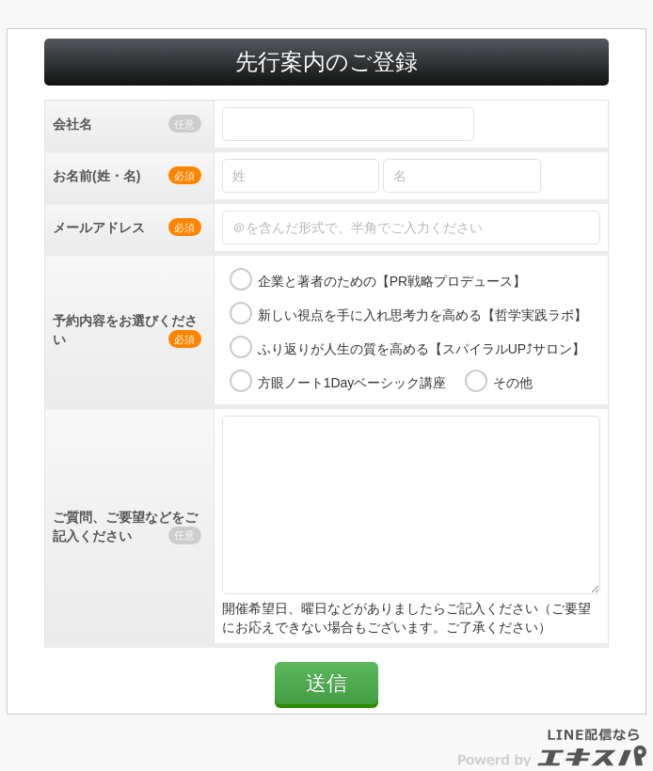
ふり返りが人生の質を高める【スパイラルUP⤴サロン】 (421, 348)
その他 (513, 382)
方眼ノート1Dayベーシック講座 (352, 382)
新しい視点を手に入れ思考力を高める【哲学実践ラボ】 (422, 315)
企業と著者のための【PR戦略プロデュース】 (392, 281)
